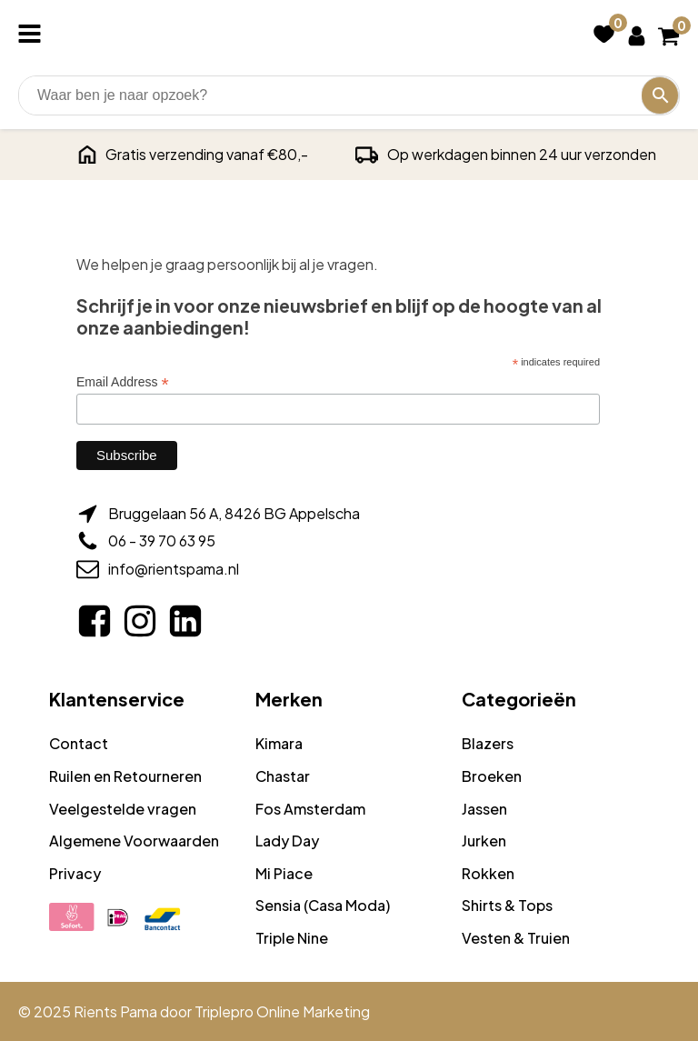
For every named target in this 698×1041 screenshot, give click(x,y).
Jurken (484, 840)
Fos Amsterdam (310, 808)
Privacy (75, 873)
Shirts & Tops (507, 905)
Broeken (492, 776)
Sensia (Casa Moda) (322, 905)
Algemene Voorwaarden (134, 840)
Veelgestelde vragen (122, 808)
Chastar (282, 776)
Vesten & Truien (516, 937)
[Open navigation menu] (33, 35)
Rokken (488, 873)
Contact (78, 743)
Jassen (484, 808)
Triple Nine (291, 937)
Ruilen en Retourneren (125, 776)
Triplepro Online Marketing (282, 1011)
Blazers (488, 743)
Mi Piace (284, 873)
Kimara (279, 743)
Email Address (122, 382)
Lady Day (287, 840)
